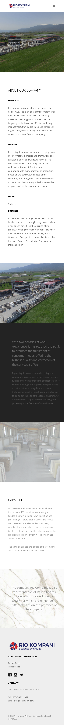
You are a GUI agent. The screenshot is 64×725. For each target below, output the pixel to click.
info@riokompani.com (24, 700)
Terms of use (14, 666)
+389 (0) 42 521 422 (20, 697)
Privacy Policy (14, 663)
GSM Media (12, 719)
